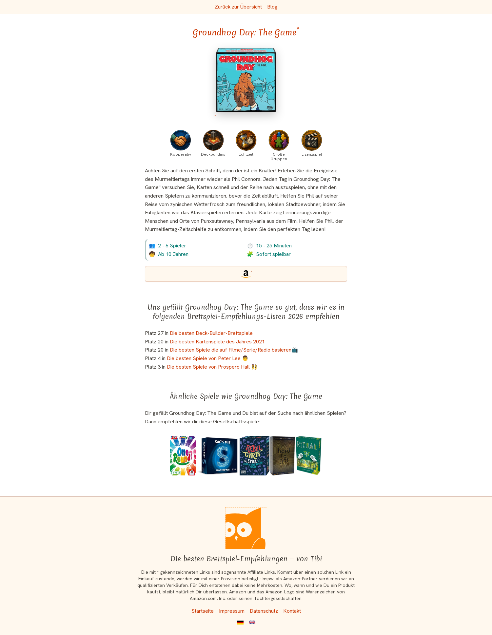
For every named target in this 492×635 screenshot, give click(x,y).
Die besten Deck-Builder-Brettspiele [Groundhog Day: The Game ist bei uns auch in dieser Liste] (211, 333)
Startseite (202, 610)
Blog (272, 6)
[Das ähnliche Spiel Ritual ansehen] (309, 455)
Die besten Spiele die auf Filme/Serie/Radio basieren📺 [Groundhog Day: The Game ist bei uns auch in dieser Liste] (234, 349)
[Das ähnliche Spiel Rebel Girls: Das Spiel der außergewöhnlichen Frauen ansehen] (254, 455)
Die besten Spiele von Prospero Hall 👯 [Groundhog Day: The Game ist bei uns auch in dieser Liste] (212, 366)
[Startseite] (246, 528)
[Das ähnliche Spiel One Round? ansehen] (183, 455)
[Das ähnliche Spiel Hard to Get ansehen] (282, 455)
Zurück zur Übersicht (238, 6)
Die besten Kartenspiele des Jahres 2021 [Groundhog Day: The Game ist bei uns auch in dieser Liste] (217, 341)
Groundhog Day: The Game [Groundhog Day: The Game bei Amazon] (246, 32)
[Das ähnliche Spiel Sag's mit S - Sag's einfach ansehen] (217, 455)
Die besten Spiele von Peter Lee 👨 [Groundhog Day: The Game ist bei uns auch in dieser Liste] (207, 358)
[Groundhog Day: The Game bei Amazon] (245, 84)
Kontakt (292, 610)
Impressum (232, 610)
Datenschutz (264, 610)
